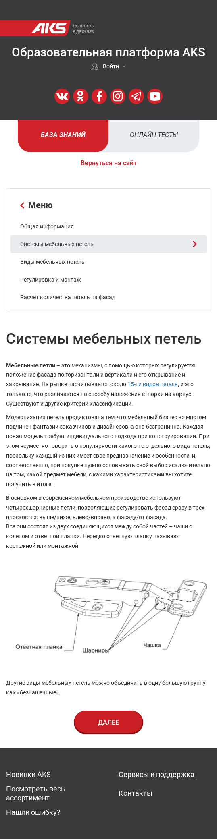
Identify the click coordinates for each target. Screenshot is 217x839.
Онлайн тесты (154, 135)
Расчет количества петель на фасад (67, 297)
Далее (108, 722)
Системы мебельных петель (108, 244)
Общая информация (47, 226)
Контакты (135, 793)
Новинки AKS (28, 774)
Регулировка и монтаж (50, 279)
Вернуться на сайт (109, 163)
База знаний (63, 135)
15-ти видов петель (152, 384)
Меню (36, 205)
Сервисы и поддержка (156, 774)
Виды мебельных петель (52, 262)
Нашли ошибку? (33, 812)
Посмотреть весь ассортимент (35, 793)
